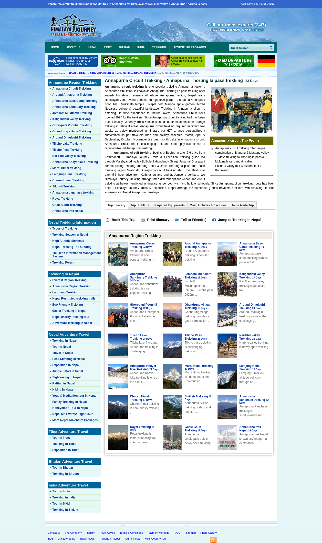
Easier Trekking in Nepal (69, 310)
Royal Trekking (142, 428)
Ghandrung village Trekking (197, 306)
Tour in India (61, 491)
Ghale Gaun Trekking (196, 428)
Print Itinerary (158, 220)
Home (55, 47)
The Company (73, 532)
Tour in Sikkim (62, 503)
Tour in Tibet (61, 437)
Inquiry (90, 532)
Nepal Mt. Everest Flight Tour (72, 414)
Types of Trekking (64, 228)
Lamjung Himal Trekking (250, 367)
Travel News (87, 538)
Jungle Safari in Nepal (67, 371)
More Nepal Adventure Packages (75, 420)
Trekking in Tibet (64, 444)
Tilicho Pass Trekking (196, 337)
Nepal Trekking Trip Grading (72, 247)
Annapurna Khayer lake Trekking (144, 367)
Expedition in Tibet (65, 450)
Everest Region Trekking (69, 280)
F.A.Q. (177, 532)
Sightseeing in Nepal (66, 377)
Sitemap (191, 532)
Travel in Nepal (62, 353)
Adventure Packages (189, 47)
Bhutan (124, 47)
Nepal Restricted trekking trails (74, 298)
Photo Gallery (208, 532)
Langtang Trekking (65, 292)
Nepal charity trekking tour (71, 317)
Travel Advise (107, 532)
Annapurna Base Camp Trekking (251, 247)
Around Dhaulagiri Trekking (252, 306)
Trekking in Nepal (102, 73)
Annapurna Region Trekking (136, 73)
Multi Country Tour (156, 538)
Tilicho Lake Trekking (141, 337)
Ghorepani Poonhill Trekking (143, 306)
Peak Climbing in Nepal (68, 359)
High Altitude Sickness (68, 241)
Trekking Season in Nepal (70, 234)
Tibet (108, 47)
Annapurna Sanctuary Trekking (143, 277)
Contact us (54, 532)
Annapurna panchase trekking (254, 399)
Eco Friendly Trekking (67, 304)
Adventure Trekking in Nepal (72, 323)
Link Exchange (66, 538)
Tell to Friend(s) (194, 220)
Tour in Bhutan (62, 467)
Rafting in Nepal (63, 383)
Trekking (159, 47)
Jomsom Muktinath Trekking (198, 275)
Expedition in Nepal (66, 365)
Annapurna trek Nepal (250, 428)
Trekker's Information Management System (76, 254)
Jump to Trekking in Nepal (239, 220)
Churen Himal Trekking (141, 398)
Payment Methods (158, 532)
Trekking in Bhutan (65, 473)
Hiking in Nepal (63, 389)
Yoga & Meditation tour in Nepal (74, 395)
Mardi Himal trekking (199, 367)
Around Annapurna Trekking (198, 245)
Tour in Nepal (61, 346)
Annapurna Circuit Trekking (143, 245)
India (141, 47)
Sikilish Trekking (198, 398)
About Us (73, 47)
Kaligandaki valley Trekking (252, 275)
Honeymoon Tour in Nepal (70, 408)
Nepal (92, 47)
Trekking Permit (63, 262)
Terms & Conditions (131, 532)
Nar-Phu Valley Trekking (250, 337)
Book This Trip (123, 220)
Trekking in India (64, 497)
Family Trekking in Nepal (69, 402)
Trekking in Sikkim (65, 509)
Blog (50, 538)
